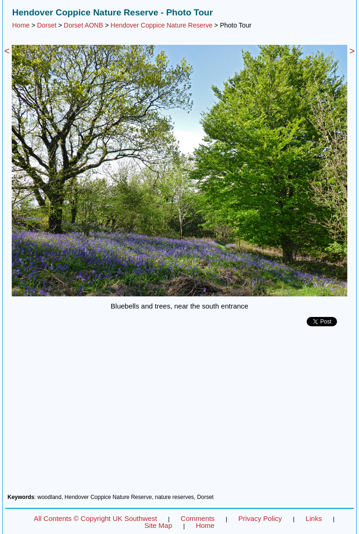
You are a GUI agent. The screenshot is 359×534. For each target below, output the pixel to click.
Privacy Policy (260, 518)
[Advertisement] (179, 413)
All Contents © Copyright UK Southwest (95, 518)
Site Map (158, 525)
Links (314, 518)
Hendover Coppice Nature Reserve (162, 25)
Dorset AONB (83, 25)
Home (20, 25)
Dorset (46, 25)
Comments (198, 518)
